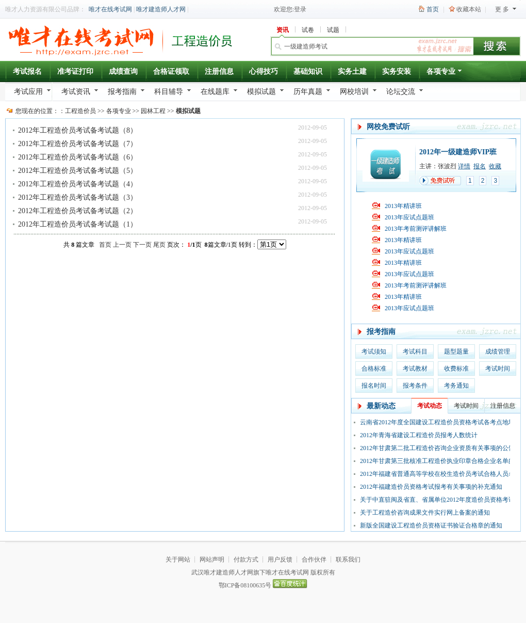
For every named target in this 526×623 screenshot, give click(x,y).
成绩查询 (123, 71)
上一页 (122, 244)
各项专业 (444, 73)
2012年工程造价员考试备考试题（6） (77, 157)
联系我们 (348, 559)
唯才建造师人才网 (161, 9)
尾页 (159, 244)
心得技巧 (263, 71)
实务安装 (396, 71)
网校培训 (354, 91)
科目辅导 (168, 91)
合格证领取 (171, 71)
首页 (432, 9)
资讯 (282, 30)
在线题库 (215, 91)
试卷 (308, 30)
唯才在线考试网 (110, 9)
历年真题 (307, 91)
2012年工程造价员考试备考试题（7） (77, 144)
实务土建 (352, 71)
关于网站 (178, 559)
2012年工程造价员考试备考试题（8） (77, 130)
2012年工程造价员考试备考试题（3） (77, 197)
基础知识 (307, 71)
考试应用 (28, 91)
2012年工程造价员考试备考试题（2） (77, 211)
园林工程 (153, 111)
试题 (333, 30)
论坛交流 (400, 91)
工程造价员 (80, 111)
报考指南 (122, 91)
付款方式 (246, 559)
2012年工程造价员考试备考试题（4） (77, 184)
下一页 (142, 244)
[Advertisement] (77, 316)
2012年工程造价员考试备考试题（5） (77, 170)
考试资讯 (75, 91)
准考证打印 (75, 71)
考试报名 (27, 71)
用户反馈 (280, 559)
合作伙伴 (314, 559)
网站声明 (212, 559)
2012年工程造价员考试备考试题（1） (77, 224)
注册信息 (219, 71)
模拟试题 (261, 91)
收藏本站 (468, 9)
